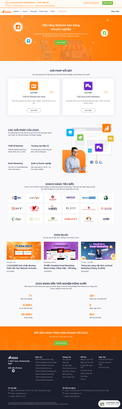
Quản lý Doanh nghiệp (41, 163)
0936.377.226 (20, 396)
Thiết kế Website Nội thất (43, 377)
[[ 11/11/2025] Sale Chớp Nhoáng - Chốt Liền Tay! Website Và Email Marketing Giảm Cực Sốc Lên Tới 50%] (24, 251)
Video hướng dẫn (86, 373)
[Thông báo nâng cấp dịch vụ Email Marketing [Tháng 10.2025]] (98, 251)
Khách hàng (43, 11)
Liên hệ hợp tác (104, 367)
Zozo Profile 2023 (68, 377)
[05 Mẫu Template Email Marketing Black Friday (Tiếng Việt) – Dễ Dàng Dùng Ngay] (61, 251)
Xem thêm (33, 110)
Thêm (52, 11)
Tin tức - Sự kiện (87, 262)
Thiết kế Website (15, 146)
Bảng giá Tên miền (87, 362)
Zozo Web (33, 93)
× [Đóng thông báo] (115, 3)
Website (17, 11)
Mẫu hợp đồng (67, 374)
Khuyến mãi (62, 11)
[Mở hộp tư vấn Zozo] (109, 403)
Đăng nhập (115, 11)
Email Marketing (15, 163)
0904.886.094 (74, 396)
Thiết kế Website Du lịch (43, 368)
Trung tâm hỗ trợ (86, 370)
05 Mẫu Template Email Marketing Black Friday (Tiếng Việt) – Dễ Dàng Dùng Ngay (60, 268)
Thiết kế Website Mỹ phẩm (44, 380)
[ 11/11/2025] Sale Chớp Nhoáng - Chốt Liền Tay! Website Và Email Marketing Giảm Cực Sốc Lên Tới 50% (24, 268)
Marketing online (50, 262)
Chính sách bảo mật (69, 368)
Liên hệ (83, 379)
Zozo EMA (88, 93)
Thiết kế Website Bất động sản (45, 371)
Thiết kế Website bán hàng (33, 97)
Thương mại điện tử (40, 146)
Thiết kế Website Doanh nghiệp (46, 362)
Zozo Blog (61, 235)
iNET (10, 364)
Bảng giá (34, 11)
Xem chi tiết (61, 42)
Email (25, 11)
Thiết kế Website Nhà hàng (44, 374)
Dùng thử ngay (61, 343)
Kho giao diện (67, 365)
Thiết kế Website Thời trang (44, 365)
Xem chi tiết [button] (107, 3)
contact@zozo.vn (21, 393)
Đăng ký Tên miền (87, 359)
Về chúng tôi (66, 359)
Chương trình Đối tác (106, 359)
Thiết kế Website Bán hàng (44, 359)
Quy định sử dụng (68, 371)
